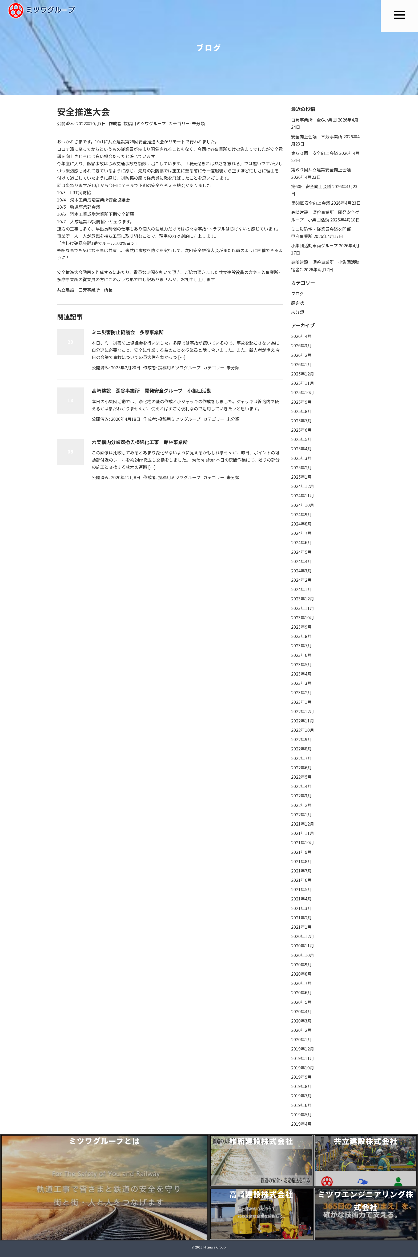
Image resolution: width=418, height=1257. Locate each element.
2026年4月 (301, 336)
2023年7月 (301, 645)
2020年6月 (301, 992)
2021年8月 (301, 861)
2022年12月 (302, 711)
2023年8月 (301, 636)
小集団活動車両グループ (314, 245)
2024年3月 (301, 570)
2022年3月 (301, 795)
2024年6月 (301, 542)
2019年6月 (301, 1105)
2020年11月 (302, 945)
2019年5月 (301, 1114)
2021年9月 (301, 852)
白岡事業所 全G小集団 (314, 119)
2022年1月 (301, 814)
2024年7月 (301, 533)
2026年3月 (301, 345)
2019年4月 (301, 1124)
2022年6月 (301, 767)
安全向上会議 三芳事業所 (316, 136)
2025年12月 (302, 373)
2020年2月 (301, 1030)
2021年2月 (301, 917)
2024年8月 (301, 523)
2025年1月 (301, 477)
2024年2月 (301, 580)
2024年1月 (301, 589)
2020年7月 (301, 983)
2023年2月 (301, 692)
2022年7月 (301, 758)
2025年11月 (302, 383)
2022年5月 (301, 777)
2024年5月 (301, 552)
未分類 (198, 123)
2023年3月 (301, 683)
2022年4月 (301, 786)
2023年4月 (301, 673)
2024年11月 (302, 495)
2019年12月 (302, 1048)
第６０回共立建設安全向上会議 (321, 169)
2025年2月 (301, 467)
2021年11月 (302, 833)
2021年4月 (301, 898)
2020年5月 (301, 1002)
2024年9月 (301, 514)
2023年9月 (301, 627)
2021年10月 (302, 842)
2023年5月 (301, 664)
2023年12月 (302, 598)
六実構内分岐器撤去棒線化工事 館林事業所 (140, 441)
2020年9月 (301, 964)
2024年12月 (302, 486)
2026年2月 (301, 355)
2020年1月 (301, 1039)
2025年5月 (301, 439)
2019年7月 (301, 1095)
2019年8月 (301, 1086)
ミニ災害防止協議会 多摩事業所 (128, 332)
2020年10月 (302, 955)
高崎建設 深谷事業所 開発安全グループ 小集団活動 (151, 390)
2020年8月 (301, 974)
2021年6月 (301, 880)
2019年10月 (302, 1067)
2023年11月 (302, 608)
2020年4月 (301, 1011)
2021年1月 (301, 927)
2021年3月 (301, 908)
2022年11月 (302, 720)
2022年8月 (301, 748)
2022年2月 (301, 805)
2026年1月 (301, 364)
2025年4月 (301, 448)
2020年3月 (301, 1020)
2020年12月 (302, 936)
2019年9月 (301, 1077)
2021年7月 (301, 870)
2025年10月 (302, 392)
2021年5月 (301, 889)
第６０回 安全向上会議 (314, 153)
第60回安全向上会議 (310, 203)
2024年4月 (301, 561)
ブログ (297, 293)
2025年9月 (301, 402)
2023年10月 (302, 617)
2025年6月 (301, 430)
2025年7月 (301, 420)
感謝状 (297, 303)
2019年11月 (302, 1058)
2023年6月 (301, 655)
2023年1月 (301, 702)
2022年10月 (302, 730)
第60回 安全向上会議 (311, 186)
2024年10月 (302, 505)
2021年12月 (302, 824)
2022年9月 (301, 739)
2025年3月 (301, 458)
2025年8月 (301, 411)
